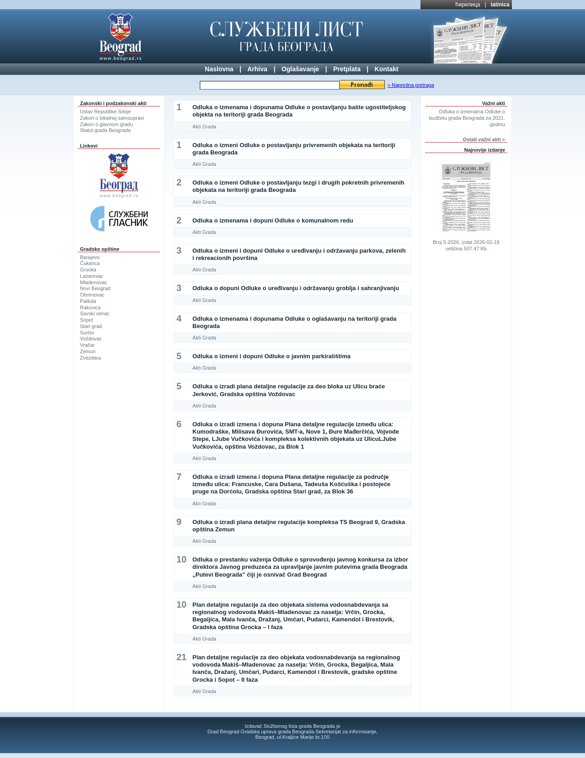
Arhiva (257, 69)
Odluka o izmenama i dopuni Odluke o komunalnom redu (272, 220)
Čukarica (90, 263)
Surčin (87, 332)
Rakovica (90, 307)
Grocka (88, 269)
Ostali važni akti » (484, 139)
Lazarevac (91, 276)
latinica (500, 4)
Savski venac (95, 313)
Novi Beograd (95, 288)
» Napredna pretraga (411, 85)
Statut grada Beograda (105, 130)
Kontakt (387, 69)
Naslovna (219, 69)
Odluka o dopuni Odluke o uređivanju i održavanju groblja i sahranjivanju (295, 288)
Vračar (87, 345)
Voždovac (91, 338)
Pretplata (347, 69)
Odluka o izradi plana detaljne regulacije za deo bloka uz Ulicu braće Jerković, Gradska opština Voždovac (288, 390)
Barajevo (90, 257)
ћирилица (468, 4)
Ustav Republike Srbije (105, 111)
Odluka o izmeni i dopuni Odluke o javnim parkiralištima (271, 356)
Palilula (88, 301)
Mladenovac (93, 282)
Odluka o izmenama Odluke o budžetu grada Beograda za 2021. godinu (467, 118)
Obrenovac (92, 294)
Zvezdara (90, 357)
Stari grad (91, 326)
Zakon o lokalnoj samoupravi (112, 118)
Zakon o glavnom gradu (106, 124)
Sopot (86, 320)
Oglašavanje (300, 69)
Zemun (88, 351)
